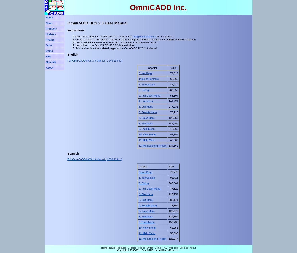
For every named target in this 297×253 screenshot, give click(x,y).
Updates (51, 34)
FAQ (48, 56)
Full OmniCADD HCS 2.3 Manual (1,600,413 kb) (94, 159)
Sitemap (184, 248)
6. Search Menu (148, 112)
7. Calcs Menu (147, 117)
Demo (49, 50)
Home (49, 17)
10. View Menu (147, 134)
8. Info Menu (146, 123)
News (49, 23)
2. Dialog (144, 90)
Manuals (51, 62)
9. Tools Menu (147, 128)
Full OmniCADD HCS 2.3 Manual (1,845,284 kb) (94, 60)
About (49, 67)
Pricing (50, 39)
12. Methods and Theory (153, 145)
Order (49, 45)
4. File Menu (146, 101)
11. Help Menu (147, 140)
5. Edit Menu (146, 106)
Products (51, 28)
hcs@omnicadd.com (144, 36)
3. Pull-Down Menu (149, 95)
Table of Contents (149, 78)
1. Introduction (147, 84)
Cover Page (145, 73)
